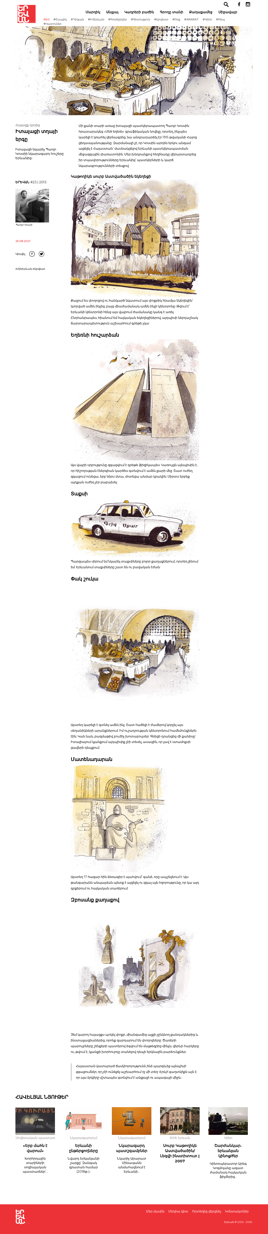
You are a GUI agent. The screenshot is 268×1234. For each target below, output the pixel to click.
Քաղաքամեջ (205, 14)
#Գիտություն (148, 21)
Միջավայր (232, 14)
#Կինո (215, 21)
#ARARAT (199, 21)
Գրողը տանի (176, 14)
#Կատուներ (60, 26)
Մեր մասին (155, 1211)
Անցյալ (117, 14)
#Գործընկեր (125, 21)
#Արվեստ (169, 21)
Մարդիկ (97, 14)
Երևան (229, 1222)
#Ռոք (184, 21)
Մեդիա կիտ (178, 1211)
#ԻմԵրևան (103, 21)
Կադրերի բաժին (144, 14)
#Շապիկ (67, 21)
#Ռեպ (228, 21)
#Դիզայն (85, 21)
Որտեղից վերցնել (206, 1211)
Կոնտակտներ (237, 1211)
